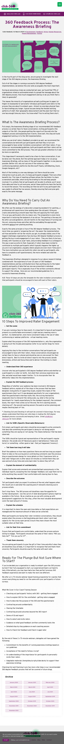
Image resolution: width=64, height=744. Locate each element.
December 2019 (50, 706)
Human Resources (55, 32)
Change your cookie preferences (20, 740)
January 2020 (14, 682)
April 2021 (50, 687)
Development (30, 32)
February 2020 (50, 682)
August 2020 (14, 696)
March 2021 (32, 687)
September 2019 (50, 696)
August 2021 (32, 696)
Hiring (46, 32)
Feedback (39, 32)
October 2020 (50, 701)
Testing (39, 33)
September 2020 (14, 701)
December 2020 (13, 710)
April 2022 (14, 692)
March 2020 (13, 687)
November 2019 (13, 706)
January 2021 (32, 682)
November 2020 (32, 706)
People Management (29, 33)
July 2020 (32, 692)
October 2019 (32, 701)
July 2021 (50, 692)
